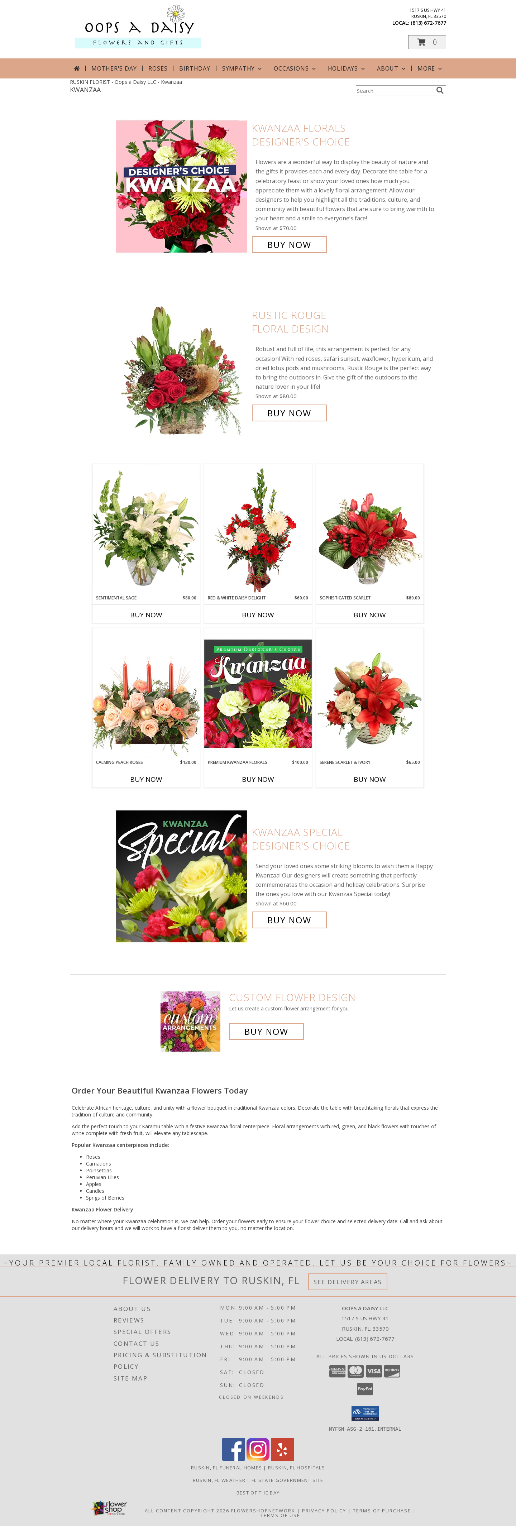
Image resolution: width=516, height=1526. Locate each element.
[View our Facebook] (233, 1458)
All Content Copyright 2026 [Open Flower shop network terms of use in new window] (187, 1510)
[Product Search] (394, 91)
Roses (157, 68)
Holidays (347, 68)
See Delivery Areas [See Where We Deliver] (348, 1282)
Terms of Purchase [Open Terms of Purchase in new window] (382, 1510)
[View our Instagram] (258, 1458)
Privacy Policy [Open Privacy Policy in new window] (324, 1510)
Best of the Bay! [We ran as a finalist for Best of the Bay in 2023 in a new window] (258, 1492)
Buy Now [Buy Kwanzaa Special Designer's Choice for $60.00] (289, 920)
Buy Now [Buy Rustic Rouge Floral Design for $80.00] (289, 413)
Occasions (295, 68)
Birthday (194, 68)
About (392, 68)
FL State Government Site (287, 1480)
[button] (427, 42)
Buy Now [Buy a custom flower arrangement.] (266, 1031)
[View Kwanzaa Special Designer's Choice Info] (182, 876)
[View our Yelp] (282, 1458)
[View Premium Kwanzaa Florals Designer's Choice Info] (258, 693)
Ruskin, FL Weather (219, 1480)
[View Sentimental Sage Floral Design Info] (146, 529)
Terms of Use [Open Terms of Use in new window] (280, 1515)
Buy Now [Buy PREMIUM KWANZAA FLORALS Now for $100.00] (258, 779)
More (430, 68)
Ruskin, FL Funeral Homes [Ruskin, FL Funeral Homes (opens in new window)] (226, 1467)
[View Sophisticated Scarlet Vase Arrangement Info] (370, 529)
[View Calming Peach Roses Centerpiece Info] (146, 693)
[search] (440, 90)
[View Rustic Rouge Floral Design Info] (182, 364)
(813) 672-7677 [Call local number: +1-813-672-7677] (428, 22)
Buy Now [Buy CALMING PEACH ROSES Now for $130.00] (146, 779)
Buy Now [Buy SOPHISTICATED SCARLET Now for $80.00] (370, 615)
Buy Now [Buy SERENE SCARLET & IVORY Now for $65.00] (370, 779)
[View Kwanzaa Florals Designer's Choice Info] (182, 186)
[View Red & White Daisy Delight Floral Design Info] (258, 529)
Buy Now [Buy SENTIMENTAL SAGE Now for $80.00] (146, 615)
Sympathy (242, 68)
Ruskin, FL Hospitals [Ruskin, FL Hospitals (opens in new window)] (296, 1467)
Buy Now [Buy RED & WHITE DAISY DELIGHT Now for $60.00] (258, 615)
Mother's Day (114, 68)
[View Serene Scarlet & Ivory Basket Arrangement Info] (370, 693)
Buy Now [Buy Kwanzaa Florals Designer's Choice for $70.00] (289, 244)
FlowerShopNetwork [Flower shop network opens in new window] (263, 1510)
